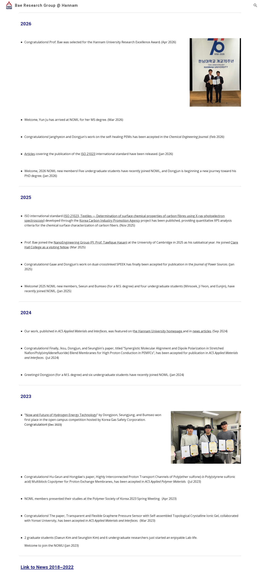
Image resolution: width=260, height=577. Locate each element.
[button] (255, 5)
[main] (130, 24)
